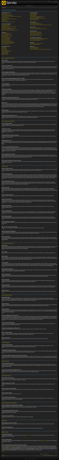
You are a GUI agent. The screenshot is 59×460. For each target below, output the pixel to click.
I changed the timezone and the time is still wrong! (9, 26)
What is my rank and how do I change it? (7, 29)
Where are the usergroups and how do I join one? (37, 16)
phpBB (26, 458)
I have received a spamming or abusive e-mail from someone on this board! (41, 24)
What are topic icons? (5, 54)
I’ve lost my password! (5, 17)
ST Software (30, 459)
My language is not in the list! (6, 27)
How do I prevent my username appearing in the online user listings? (11, 16)
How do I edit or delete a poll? (6, 37)
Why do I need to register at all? (6, 14)
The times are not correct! (5, 25)
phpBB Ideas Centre (43, 440)
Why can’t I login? (4, 13)
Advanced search (54, 2)
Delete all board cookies (49, 455)
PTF (33, 459)
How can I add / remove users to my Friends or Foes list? (38, 28)
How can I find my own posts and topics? (36, 35)
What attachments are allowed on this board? (36, 43)
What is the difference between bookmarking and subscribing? (39, 38)
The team (44, 455)
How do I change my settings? (6, 24)
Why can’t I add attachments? (6, 39)
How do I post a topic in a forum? (6, 33)
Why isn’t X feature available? (34, 48)
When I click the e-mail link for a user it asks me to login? (10, 30)
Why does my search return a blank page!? (36, 33)
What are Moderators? (33, 14)
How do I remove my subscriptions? (35, 40)
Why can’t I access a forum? (6, 38)
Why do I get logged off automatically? (7, 15)
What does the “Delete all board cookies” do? (8, 21)
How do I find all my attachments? (35, 44)
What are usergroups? (33, 15)
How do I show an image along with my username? (9, 28)
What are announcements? (5, 51)
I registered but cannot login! (6, 18)
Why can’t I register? (5, 20)
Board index (4, 7)
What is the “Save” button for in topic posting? (8, 42)
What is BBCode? (4, 47)
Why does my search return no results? (35, 32)
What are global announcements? (6, 50)
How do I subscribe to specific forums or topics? (37, 39)
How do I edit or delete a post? (6, 34)
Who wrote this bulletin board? (34, 47)
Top (3, 63)
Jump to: (42, 453)
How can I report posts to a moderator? (7, 41)
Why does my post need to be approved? (7, 43)
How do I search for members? (34, 34)
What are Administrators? (33, 13)
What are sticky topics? (5, 52)
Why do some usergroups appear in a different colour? (38, 18)
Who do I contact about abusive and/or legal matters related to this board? (40, 49)
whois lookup (12, 446)
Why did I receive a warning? (6, 40)
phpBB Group (28, 435)
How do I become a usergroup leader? (35, 17)
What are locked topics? (5, 53)
